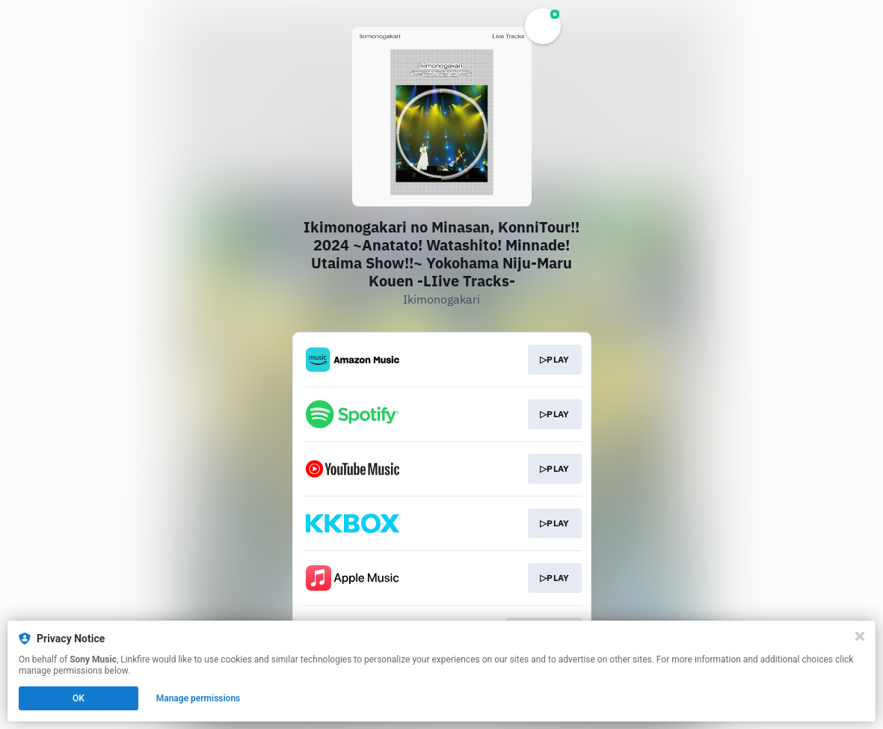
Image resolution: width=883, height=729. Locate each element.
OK (78, 698)
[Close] (860, 636)
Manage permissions (198, 698)
